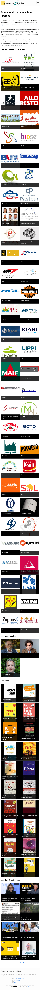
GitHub (28, 986)
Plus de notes (24, 963)
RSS (14, 982)
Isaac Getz (29, 24)
